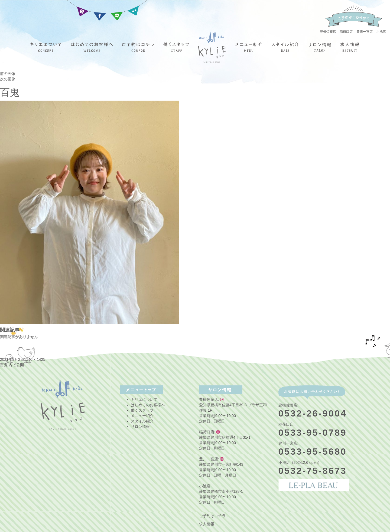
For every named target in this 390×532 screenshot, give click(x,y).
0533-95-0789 (312, 432)
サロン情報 (140, 426)
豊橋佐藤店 (328, 32)
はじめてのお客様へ (148, 405)
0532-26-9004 (312, 413)
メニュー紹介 (142, 416)
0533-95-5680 (312, 451)
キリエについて (144, 399)
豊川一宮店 (364, 32)
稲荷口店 (346, 32)
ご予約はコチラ (212, 516)
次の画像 (7, 79)
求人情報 (206, 524)
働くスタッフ (142, 410)
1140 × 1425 (34, 359)
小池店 (381, 32)
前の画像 (7, 73)
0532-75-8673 (312, 470)
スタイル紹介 (142, 421)
